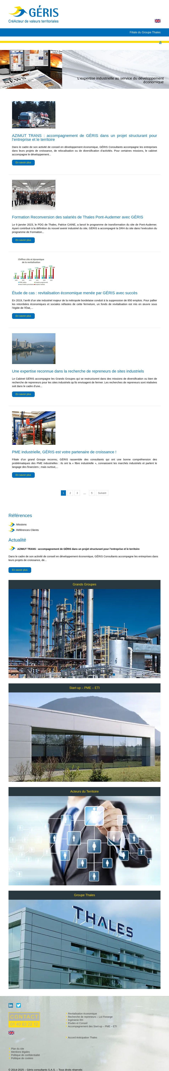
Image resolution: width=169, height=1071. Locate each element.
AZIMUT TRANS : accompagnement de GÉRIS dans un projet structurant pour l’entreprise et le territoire (78, 549)
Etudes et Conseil (78, 1023)
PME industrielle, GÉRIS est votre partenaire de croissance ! (64, 452)
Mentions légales (20, 1051)
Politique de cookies (22, 1058)
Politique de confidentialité (25, 1055)
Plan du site (17, 1048)
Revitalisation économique (82, 1013)
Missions (21, 524)
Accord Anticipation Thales (82, 1037)
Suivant (102, 493)
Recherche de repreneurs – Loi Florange (90, 1016)
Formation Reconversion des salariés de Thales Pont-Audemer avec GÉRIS (77, 217)
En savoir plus (20, 569)
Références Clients (27, 529)
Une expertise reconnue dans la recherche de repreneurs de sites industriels (78, 371)
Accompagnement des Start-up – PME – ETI (92, 1026)
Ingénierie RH (75, 1020)
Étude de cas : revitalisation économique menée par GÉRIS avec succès (74, 293)
